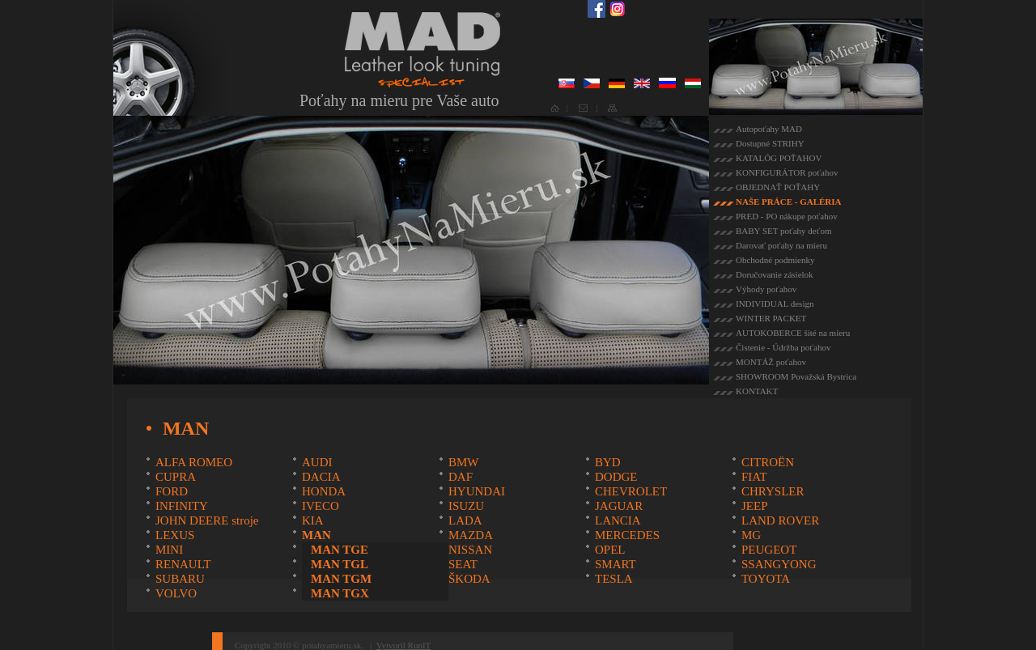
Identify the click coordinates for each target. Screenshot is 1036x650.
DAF (460, 476)
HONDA (324, 491)
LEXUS (174, 535)
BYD (608, 462)
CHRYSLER (773, 491)
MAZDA (470, 535)
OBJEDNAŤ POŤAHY (778, 187)
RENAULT (183, 564)
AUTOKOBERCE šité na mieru (793, 333)
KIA (313, 520)
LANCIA (618, 520)
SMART (615, 564)
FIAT (754, 476)
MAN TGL (339, 564)
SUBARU (180, 578)
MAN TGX (340, 593)
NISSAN (470, 549)
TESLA (614, 578)
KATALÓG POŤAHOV (779, 158)
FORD (171, 491)
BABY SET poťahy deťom (783, 231)
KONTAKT (757, 391)
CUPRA (175, 476)
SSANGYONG (779, 564)
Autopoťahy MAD (769, 129)
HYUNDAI (476, 491)
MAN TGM (341, 578)
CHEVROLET (631, 491)
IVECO (320, 505)
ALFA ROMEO (193, 462)
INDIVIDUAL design (774, 303)
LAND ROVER (780, 520)
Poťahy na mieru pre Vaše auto (399, 100)
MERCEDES (627, 535)
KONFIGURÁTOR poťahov (787, 172)
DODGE (616, 476)
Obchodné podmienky (775, 260)
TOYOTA (765, 578)
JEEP (754, 505)
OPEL (610, 549)
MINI (169, 549)
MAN (316, 535)
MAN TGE (339, 549)
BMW (463, 462)
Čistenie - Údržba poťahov (783, 347)
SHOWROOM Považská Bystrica (796, 376)
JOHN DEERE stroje (207, 520)
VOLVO (176, 593)
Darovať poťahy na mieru (781, 245)
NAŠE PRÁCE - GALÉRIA (789, 201)
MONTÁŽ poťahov (771, 362)
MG (751, 535)
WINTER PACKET (771, 318)
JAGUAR (619, 505)
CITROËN (767, 462)
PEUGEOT (768, 549)
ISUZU (466, 505)
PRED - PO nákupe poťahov (787, 216)
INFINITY (181, 505)
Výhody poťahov (766, 289)
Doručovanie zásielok (774, 274)
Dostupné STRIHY (770, 143)
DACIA (321, 476)
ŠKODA (469, 578)
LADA (465, 520)
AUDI (317, 462)
